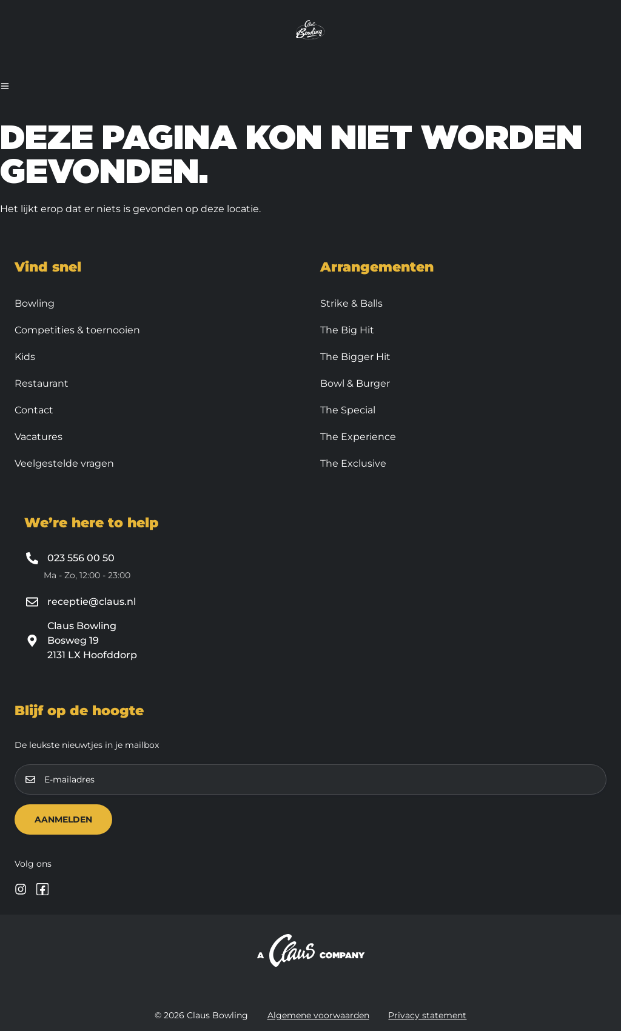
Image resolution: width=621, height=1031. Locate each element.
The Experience (358, 436)
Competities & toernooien (77, 330)
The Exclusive (353, 463)
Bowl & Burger (355, 383)
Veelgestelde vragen (64, 463)
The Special (347, 410)
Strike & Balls (351, 303)
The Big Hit (347, 330)
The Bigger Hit (355, 356)
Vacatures (38, 436)
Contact (34, 410)
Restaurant (42, 383)
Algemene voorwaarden (318, 1015)
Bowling (35, 303)
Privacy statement (428, 1015)
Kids (25, 356)
